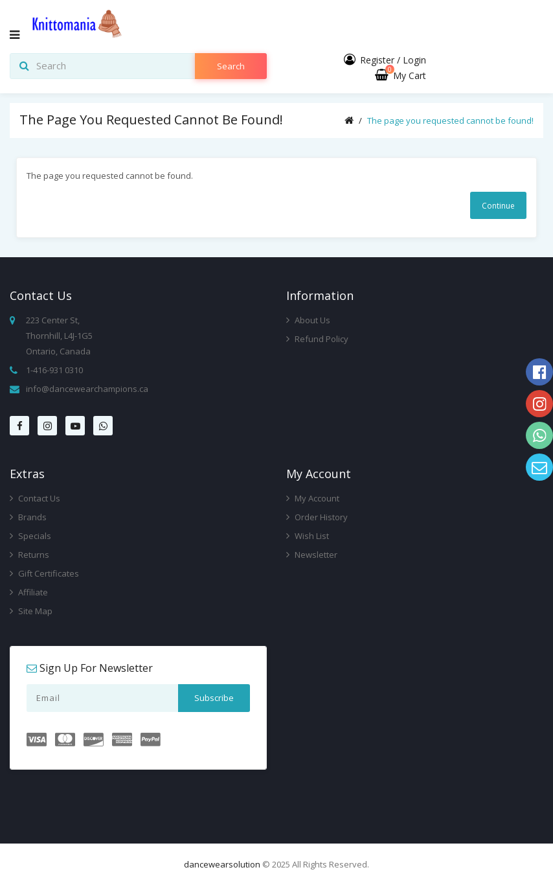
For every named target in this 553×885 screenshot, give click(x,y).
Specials (30, 536)
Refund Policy (317, 339)
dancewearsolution (222, 864)
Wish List (307, 536)
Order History (317, 517)
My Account (312, 498)
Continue (498, 205)
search (231, 66)
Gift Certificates (44, 573)
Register (377, 60)
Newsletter (311, 554)
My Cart (400, 75)
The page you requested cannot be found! (450, 120)
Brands (28, 517)
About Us (308, 320)
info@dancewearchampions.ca (87, 389)
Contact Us (35, 498)
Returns (29, 554)
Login (414, 60)
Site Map (31, 611)
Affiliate (29, 592)
